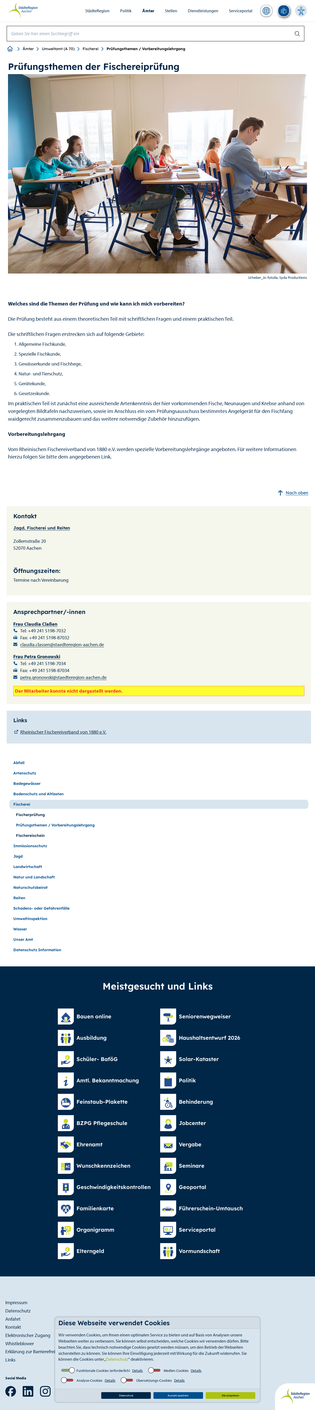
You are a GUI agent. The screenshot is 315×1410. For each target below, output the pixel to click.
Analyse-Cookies (89, 1380)
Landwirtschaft (27, 866)
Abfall (19, 762)
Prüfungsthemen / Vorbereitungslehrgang (55, 825)
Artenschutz (24, 773)
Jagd (18, 856)
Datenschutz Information (37, 949)
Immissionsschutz (30, 845)
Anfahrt (13, 1319)
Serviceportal (240, 10)
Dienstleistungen (203, 10)
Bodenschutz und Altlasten (38, 794)
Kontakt (13, 1327)
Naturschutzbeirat (30, 887)
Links (10, 1360)
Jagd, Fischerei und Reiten (41, 528)
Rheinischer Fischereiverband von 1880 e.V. (63, 732)
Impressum (16, 1302)
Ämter (148, 10)
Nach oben (293, 493)
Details (137, 1370)
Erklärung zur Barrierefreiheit (34, 1351)
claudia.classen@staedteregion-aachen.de (62, 644)
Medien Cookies (176, 1370)
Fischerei (91, 48)
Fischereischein (30, 835)
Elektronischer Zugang (27, 1335)
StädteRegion (97, 10)
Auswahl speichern (178, 1395)
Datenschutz (117, 1359)
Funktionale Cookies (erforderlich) (103, 1370)
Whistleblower (19, 1343)
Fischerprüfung (30, 814)
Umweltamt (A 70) (58, 48)
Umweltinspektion (30, 918)
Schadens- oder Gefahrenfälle (41, 908)
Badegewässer (27, 783)
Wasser (20, 929)
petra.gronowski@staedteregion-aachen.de (63, 677)
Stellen (171, 10)
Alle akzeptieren (230, 1395)
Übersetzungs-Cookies (154, 1380)
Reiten (19, 897)
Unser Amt (23, 939)
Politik (126, 10)
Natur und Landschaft (34, 877)
